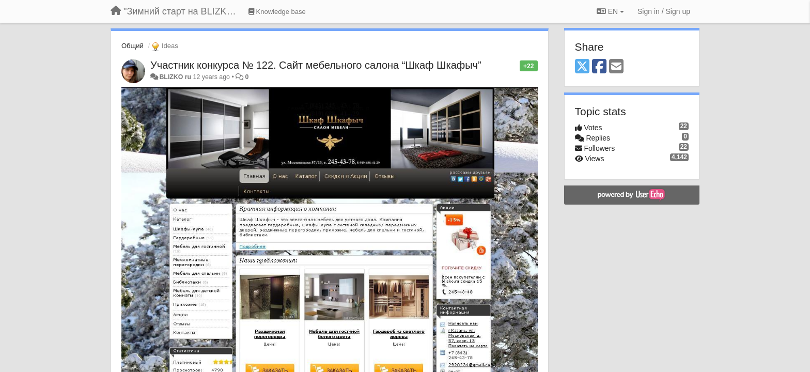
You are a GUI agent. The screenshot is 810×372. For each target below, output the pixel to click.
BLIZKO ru (176, 77)
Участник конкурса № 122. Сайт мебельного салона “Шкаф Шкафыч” (315, 65)
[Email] (616, 67)
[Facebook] (599, 67)
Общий (132, 46)
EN (610, 11)
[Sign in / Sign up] (663, 11)
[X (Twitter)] (582, 67)
